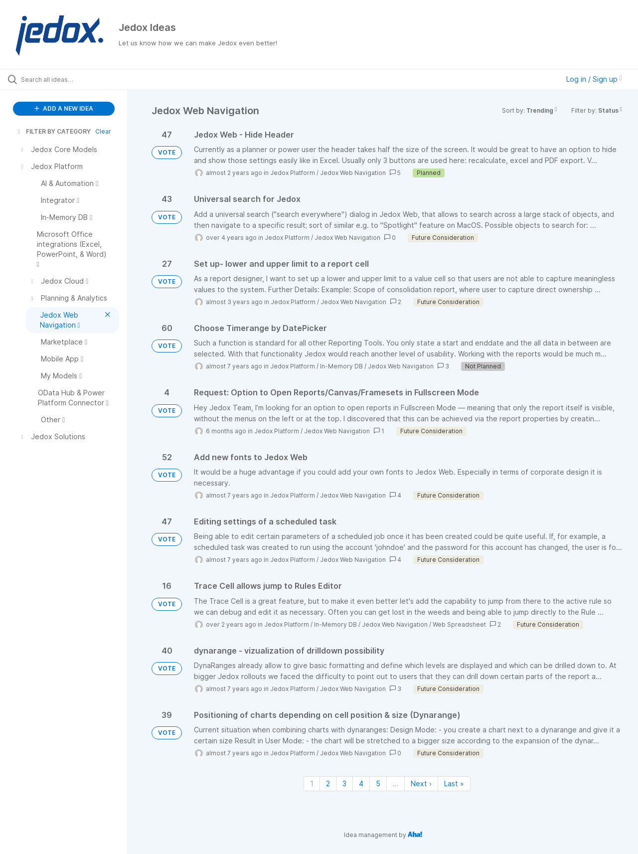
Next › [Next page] (421, 783)
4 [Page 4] (361, 783)
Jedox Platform (292, 172)
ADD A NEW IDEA (63, 108)
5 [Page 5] (378, 783)
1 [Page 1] (312, 783)
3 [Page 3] (344, 783)
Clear (103, 131)
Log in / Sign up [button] (594, 79)
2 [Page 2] (328, 783)
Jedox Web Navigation (353, 172)
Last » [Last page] (454, 783)
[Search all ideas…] (76, 79)
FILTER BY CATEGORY (53, 131)
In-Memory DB (341, 366)
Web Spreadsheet (459, 624)
